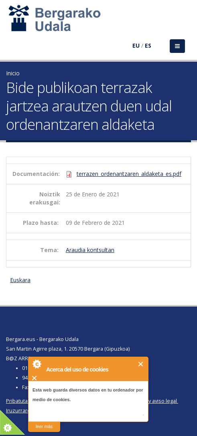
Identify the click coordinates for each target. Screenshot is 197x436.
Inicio (13, 73)
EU (136, 45)
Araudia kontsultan (90, 250)
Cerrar (141, 364)
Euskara (20, 280)
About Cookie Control (36, 364)
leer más (44, 426)
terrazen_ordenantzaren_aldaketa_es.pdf (129, 174)
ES (148, 45)
